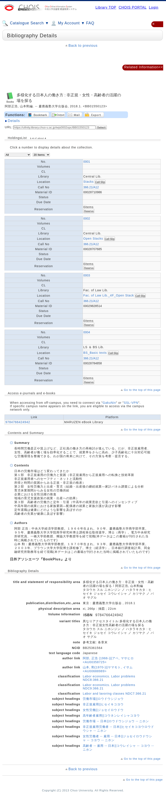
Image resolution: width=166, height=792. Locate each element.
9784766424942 (17, 422)
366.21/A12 (91, 187)
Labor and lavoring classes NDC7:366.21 (114, 693)
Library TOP (106, 7)
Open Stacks (93, 238)
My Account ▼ (67, 23)
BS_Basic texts (95, 352)
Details (14, 121)
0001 (86, 161)
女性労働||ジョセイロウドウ (103, 710)
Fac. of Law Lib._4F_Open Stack (108, 295)
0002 (86, 218)
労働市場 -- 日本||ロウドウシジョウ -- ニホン (116, 721)
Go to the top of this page (142, 389)
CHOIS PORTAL (133, 7)
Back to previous (83, 45)
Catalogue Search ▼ (25, 23)
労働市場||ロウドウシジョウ (103, 698)
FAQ (90, 23)
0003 (86, 275)
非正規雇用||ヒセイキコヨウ (103, 704)
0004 (86, 332)
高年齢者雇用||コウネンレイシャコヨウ (111, 715)
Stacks (88, 181)
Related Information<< (143, 67)
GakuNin (109, 402)
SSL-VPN (131, 402)
